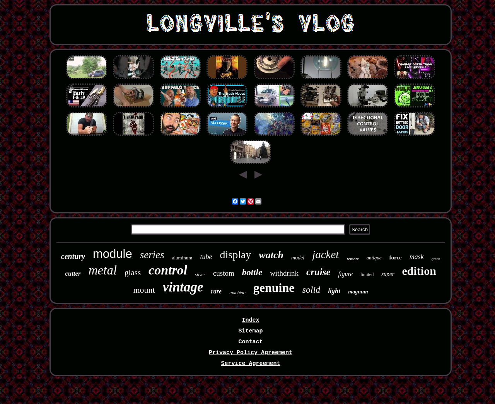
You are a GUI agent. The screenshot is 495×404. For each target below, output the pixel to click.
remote (352, 258)
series (152, 255)
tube (206, 257)
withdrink (284, 273)
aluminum (182, 258)
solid (311, 290)
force (395, 257)
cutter (73, 273)
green (436, 259)
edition (419, 270)
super (387, 274)
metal (103, 270)
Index (250, 320)
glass (133, 272)
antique (374, 258)
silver (200, 274)
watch (271, 255)
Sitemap (250, 331)
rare (216, 291)
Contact (250, 342)
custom (223, 273)
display (235, 255)
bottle (252, 272)
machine (237, 292)
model (297, 258)
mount (144, 290)
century (73, 256)
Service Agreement (250, 363)
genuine (274, 288)
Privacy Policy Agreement (250, 352)
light (334, 291)
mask (417, 257)
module (112, 254)
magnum (358, 292)
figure (345, 274)
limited (367, 274)
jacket (325, 254)
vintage (183, 287)
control (167, 270)
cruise (318, 272)
